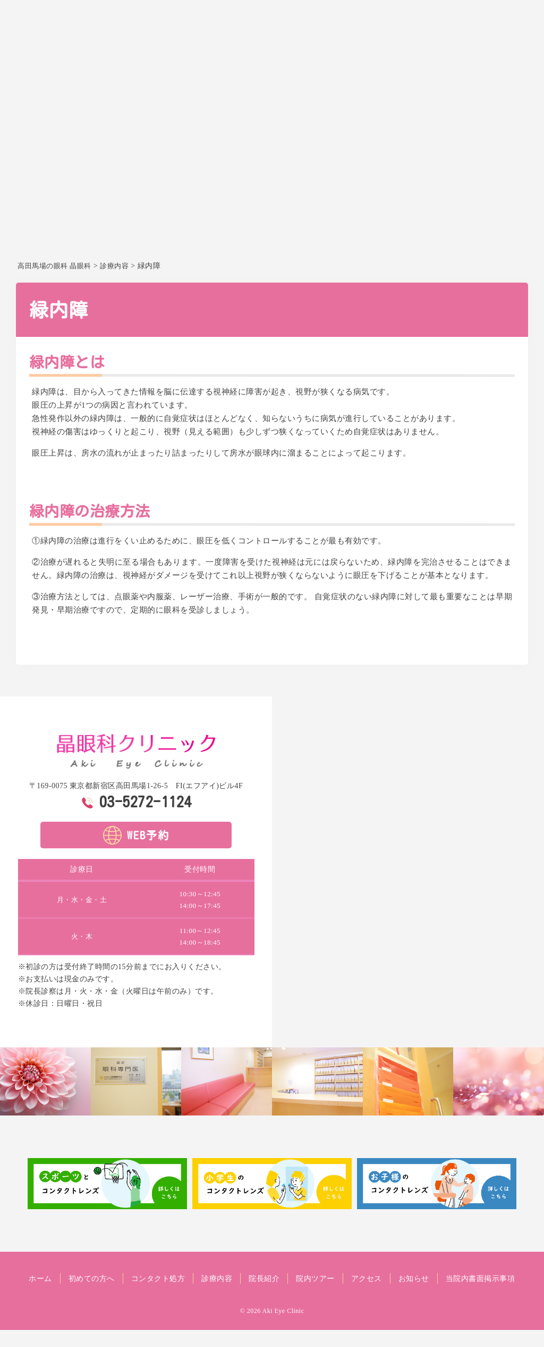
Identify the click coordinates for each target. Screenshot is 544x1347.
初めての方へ (216, 67)
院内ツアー (423, 67)
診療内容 (335, 67)
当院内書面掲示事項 (272, 1295)
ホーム (170, 67)
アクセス (469, 67)
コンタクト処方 (280, 67)
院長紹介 (377, 67)
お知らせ (511, 67)
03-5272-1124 (145, 801)
